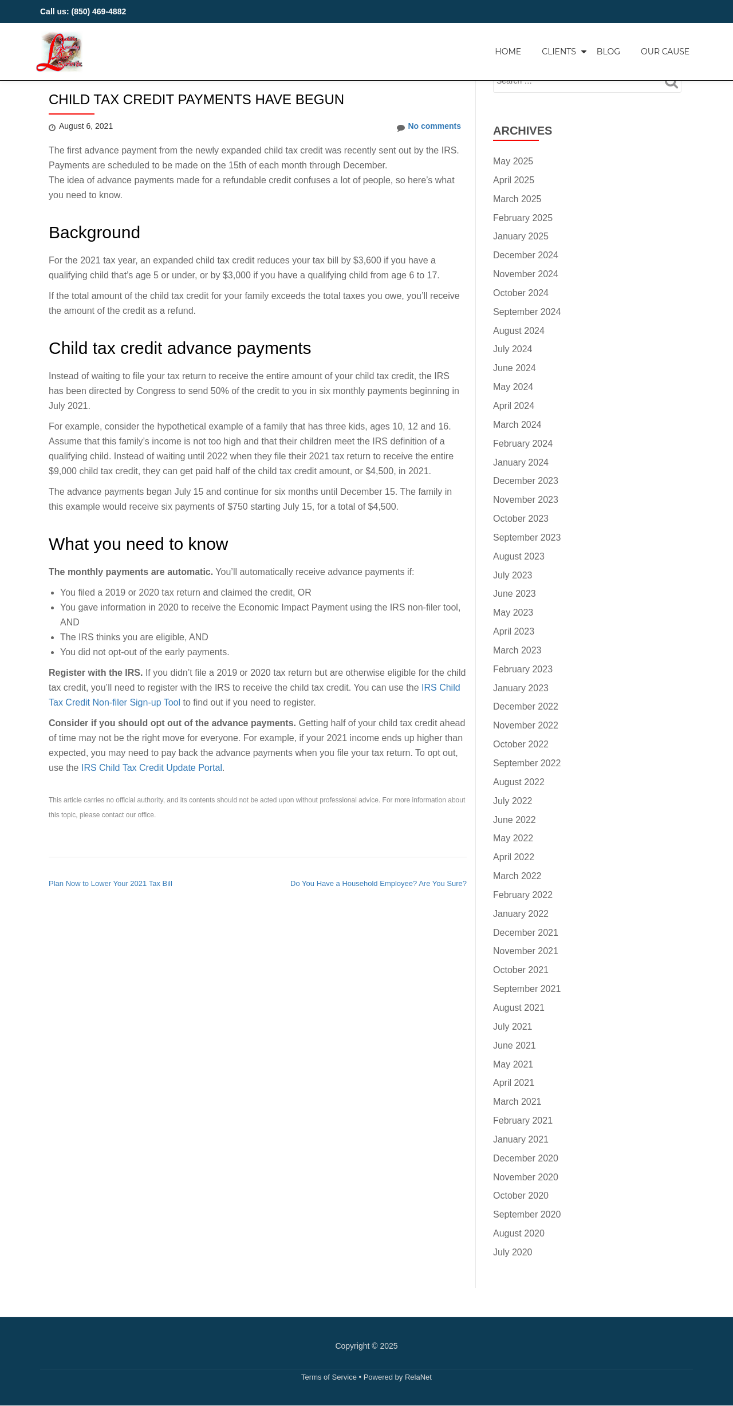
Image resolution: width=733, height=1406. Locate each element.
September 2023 (527, 537)
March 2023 (517, 650)
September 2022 (527, 763)
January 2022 (521, 914)
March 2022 (517, 876)
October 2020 (521, 1195)
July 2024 (513, 349)
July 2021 (513, 1026)
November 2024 (525, 274)
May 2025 (513, 161)
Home (508, 51)
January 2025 (521, 236)
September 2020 (527, 1214)
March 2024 (517, 425)
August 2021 (519, 1008)
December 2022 (525, 706)
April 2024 (513, 406)
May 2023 (513, 612)
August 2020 (519, 1233)
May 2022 (513, 838)
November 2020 (525, 1177)
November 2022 (525, 725)
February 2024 (523, 443)
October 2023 (521, 518)
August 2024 (519, 331)
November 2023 (525, 500)
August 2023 (519, 556)
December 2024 (525, 255)
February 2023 (523, 669)
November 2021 (525, 951)
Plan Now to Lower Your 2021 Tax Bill (110, 883)
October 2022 (521, 744)
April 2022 (513, 857)
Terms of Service (329, 1377)
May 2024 (513, 387)
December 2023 (525, 481)
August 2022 (519, 782)
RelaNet (418, 1377)
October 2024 (521, 293)
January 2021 (521, 1139)
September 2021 (527, 989)
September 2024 (527, 312)
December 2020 (525, 1158)
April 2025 (513, 180)
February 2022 (523, 895)
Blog (608, 51)
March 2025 (517, 199)
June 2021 (514, 1045)
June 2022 (514, 820)
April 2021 (513, 1083)
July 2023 (513, 575)
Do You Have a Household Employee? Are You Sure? (378, 883)
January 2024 (521, 462)
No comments (429, 126)
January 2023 (521, 688)
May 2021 (513, 1064)
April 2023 (513, 631)
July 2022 (513, 801)
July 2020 (513, 1252)
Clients (559, 51)
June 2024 (514, 368)
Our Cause (665, 51)
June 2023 (514, 593)
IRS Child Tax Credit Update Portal (151, 768)
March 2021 (517, 1101)
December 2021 (525, 933)
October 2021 (521, 970)
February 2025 (523, 218)
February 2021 (523, 1120)
